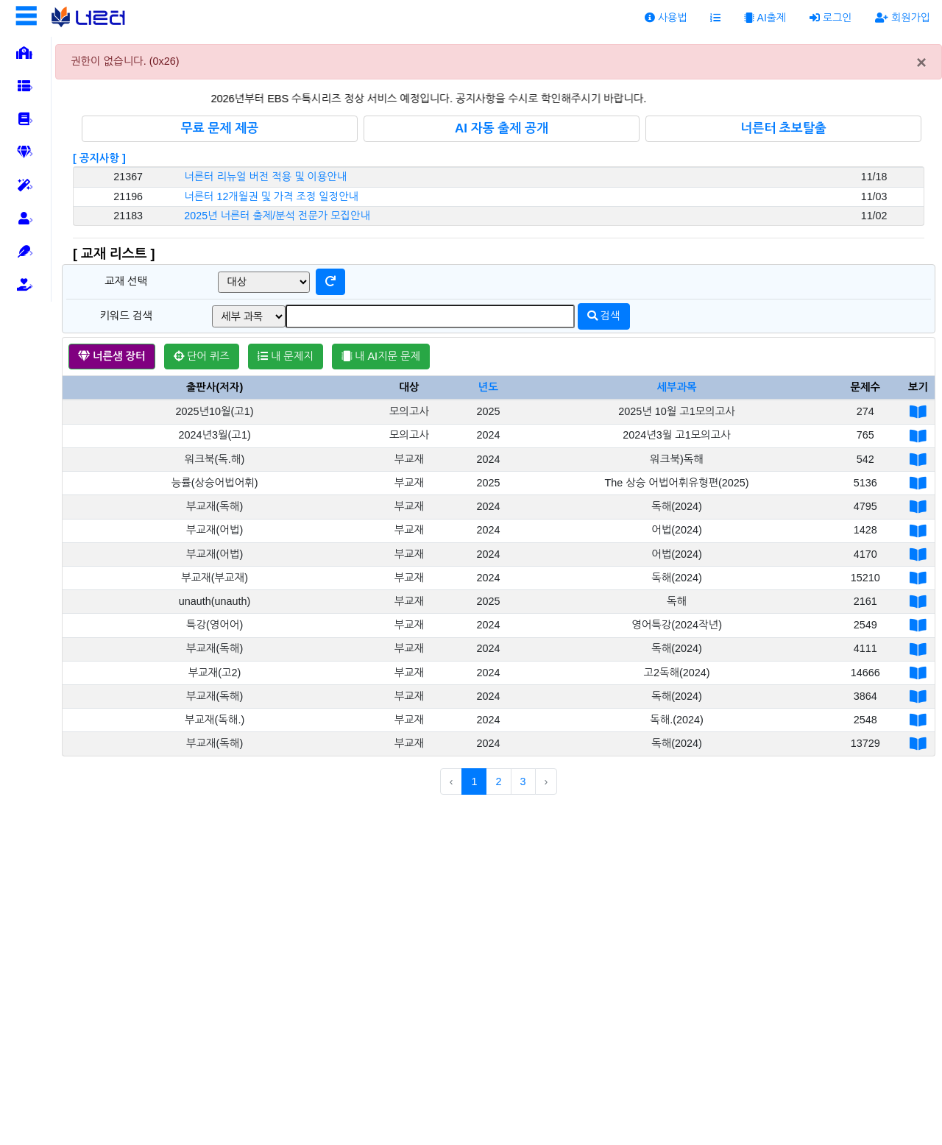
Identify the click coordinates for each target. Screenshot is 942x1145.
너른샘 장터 (112, 356)
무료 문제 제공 (219, 128)
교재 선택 (126, 281)
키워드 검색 (125, 316)
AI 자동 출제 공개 (501, 128)
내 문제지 (286, 356)
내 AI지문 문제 (380, 356)
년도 (488, 387)
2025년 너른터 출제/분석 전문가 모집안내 (276, 215)
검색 (603, 316)
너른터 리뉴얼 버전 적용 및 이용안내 (265, 176)
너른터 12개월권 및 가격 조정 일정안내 (271, 196)
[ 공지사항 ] (99, 158)
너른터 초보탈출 (783, 128)
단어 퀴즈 (202, 356)
